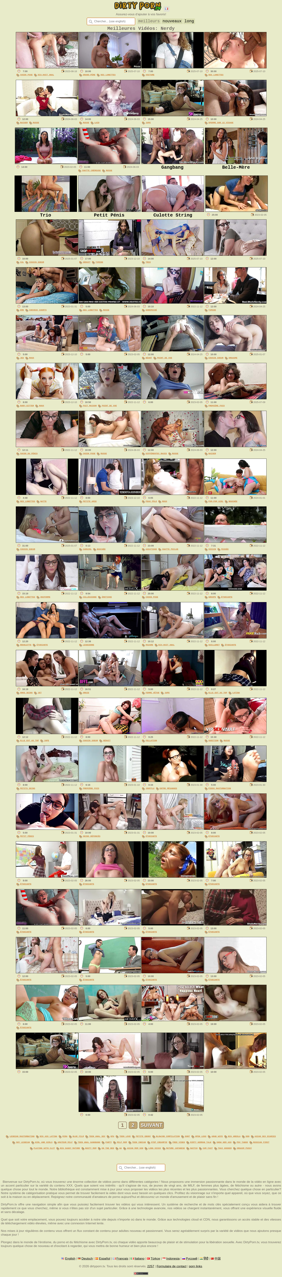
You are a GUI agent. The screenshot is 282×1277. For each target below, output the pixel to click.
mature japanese (175, 1149)
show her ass (224, 1144)
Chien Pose (26, 76)
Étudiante (226, 599)
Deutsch (87, 1260)
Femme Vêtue (152, 695)
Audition (213, 743)
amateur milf (65, 1144)
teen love (125, 1138)
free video (178, 1144)
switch (194, 1149)
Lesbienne (88, 647)
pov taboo (242, 1144)
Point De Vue (164, 360)
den (247, 1138)
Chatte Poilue (170, 551)
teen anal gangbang (89, 1144)
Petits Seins (27, 790)
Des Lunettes (108, 76)
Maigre (149, 647)
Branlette (25, 647)
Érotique (107, 599)
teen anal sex (97, 1138)
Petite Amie (90, 503)
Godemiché (151, 312)
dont (187, 1138)
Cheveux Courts (38, 312)
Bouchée (233, 503)
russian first (261, 1144)
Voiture (150, 76)
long (190, 21)
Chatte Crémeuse (91, 171)
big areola (234, 1138)
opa (112, 1138)
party (109, 1144)
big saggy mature (70, 1149)
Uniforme (45, 599)
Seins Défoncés (91, 838)
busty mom (90, 1149)
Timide (99, 264)
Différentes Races (156, 456)
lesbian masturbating (22, 1138)
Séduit (86, 264)
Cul (22, 264)
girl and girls (44, 1144)
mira (64, 1138)
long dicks (154, 1149)
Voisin (212, 551)
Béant (149, 360)
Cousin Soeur (36, 264)
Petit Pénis (27, 838)
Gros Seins (26, 695)
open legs (200, 1138)
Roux (31, 360)
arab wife (217, 1138)
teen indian (139, 1144)
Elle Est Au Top (217, 695)
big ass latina (48, 1138)
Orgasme (233, 360)
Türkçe (155, 1260)
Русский (191, 1260)
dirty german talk (200, 1144)
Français (122, 1260)
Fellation (151, 743)
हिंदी (206, 1260)
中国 (218, 1260)
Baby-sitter (27, 408)
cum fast (208, 1149)
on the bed (108, 1149)
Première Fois (216, 408)
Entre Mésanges (168, 790)
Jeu (22, 360)
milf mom (122, 1144)
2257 (150, 1267)
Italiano (139, 1260)
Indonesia (172, 1260)
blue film (78, 1138)
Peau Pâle (151, 503)
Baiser (24, 124)
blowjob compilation (168, 1138)
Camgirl (87, 551)
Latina (236, 695)
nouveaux (173, 21)
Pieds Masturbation (219, 790)
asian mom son (135, 1149)
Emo (22, 312)
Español (104, 1260)
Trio (148, 264)
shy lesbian (23, 1144)
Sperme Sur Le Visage (220, 124)
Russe (36, 124)
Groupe (212, 599)
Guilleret (214, 647)
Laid (96, 124)
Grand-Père (89, 76)
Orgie (86, 695)
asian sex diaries (265, 1138)
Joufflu (150, 790)
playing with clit (44, 1149)
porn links (195, 1267)
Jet (40, 695)
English (70, 1260)
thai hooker (225, 1149)
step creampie (159, 1144)
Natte (43, 503)
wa (120, 1149)
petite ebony (143, 1138)
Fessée (225, 551)
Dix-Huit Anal (46, 76)
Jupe (148, 124)
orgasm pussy (244, 1149)
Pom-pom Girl (215, 503)
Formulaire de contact (172, 1267)
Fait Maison (90, 408)
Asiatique (151, 551)
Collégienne (90, 599)
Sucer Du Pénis (29, 456)
